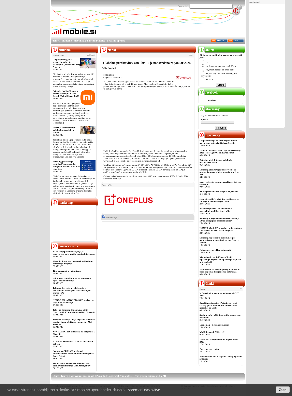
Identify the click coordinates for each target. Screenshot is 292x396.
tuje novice (209, 135)
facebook (208, 92)
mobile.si (212, 100)
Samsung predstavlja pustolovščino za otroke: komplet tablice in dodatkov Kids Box (66, 165)
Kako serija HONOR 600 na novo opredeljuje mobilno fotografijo (216, 209)
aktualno (67, 40)
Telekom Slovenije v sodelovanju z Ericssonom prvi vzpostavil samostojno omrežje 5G (71, 290)
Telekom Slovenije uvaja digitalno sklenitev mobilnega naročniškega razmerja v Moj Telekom (74, 322)
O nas (56, 375)
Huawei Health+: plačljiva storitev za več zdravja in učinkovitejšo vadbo (219, 200)
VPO (163, 375)
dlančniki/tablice (95, 40)
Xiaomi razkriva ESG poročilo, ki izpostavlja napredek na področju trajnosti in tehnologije (220, 259)
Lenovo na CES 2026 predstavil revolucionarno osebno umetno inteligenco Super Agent (73, 353)
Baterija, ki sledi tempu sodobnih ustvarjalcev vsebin (64, 130)
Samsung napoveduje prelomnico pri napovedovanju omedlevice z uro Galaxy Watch (219, 240)
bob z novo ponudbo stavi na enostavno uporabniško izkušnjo (72, 279)
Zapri (282, 389)
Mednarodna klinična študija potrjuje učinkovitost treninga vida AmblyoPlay (71, 364)
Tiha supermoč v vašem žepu (67, 271)
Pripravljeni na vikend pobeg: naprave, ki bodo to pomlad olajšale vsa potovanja (220, 270)
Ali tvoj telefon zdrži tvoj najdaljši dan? (219, 191)
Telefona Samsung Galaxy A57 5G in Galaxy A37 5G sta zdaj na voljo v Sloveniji (73, 311)
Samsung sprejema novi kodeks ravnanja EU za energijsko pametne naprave (219, 219)
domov (56, 40)
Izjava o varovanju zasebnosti (77, 375)
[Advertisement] (266, 66)
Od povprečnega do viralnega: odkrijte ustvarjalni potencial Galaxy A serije (66, 63)
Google (181, 6)
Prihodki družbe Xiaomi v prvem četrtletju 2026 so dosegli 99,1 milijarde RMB (66, 93)
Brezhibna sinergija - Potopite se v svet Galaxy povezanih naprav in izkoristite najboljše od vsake (218, 305)
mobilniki (79, 40)
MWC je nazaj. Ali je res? (212, 332)
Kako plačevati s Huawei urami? (215, 250)
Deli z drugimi (109, 68)
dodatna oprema (116, 40)
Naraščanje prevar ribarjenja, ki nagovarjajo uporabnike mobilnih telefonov (74, 252)
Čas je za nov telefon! (210, 349)
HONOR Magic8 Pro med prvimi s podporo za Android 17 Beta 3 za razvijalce (221, 229)
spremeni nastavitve (144, 389)
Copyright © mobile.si (119, 375)
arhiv (93, 55)
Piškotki (101, 375)
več (88, 55)
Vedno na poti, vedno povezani (214, 325)
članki (206, 283)
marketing (254, 2)
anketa (207, 50)
